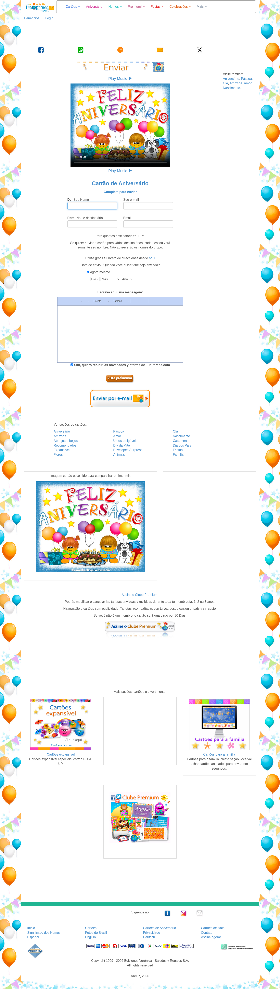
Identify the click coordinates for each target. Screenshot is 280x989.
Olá (225, 83)
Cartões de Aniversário (159, 928)
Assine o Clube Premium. (140, 594)
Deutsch (149, 937)
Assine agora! (211, 937)
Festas (157, 6)
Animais (119, 454)
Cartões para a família (219, 754)
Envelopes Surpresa (127, 450)
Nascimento (231, 88)
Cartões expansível (61, 754)
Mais (201, 6)
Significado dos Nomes (44, 932)
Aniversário (94, 6)
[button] (62, 301)
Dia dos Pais (182, 445)
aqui (152, 258)
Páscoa (246, 78)
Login (47, 18)
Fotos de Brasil (96, 932)
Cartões (73, 6)
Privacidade (151, 932)
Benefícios (31, 18)
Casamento (181, 440)
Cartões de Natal (213, 928)
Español (33, 937)
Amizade (236, 83)
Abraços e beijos (66, 440)
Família (178, 454)
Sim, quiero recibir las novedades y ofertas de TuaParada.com (121, 365)
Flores (58, 454)
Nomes (115, 6)
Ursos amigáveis (125, 440)
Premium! (136, 6)
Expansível (61, 450)
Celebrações (180, 6)
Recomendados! (65, 445)
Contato (206, 932)
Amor (247, 83)
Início (31, 928)
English (90, 937)
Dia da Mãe (121, 445)
